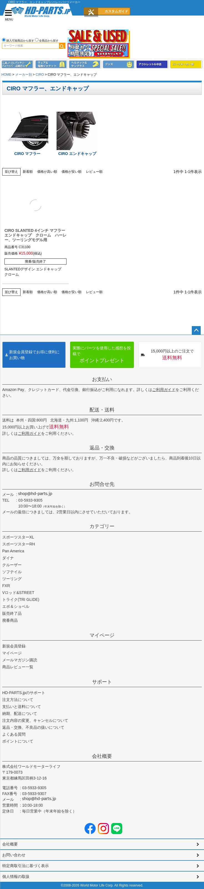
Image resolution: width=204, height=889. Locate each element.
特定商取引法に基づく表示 (25, 865)
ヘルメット (85, 64)
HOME (6, 75)
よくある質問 (14, 734)
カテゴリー (102, 526)
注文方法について (17, 699)
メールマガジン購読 (19, 660)
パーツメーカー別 (186, 64)
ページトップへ (196, 330)
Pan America (13, 551)
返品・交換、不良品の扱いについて (33, 727)
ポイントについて (17, 741)
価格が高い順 (47, 172)
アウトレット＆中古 (152, 64)
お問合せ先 (102, 484)
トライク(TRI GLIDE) (20, 599)
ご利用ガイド (163, 389)
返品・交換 (102, 448)
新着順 (28, 172)
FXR (6, 585)
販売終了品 (12, 613)
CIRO (39, 75)
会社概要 (102, 756)
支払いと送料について (21, 706)
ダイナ (8, 558)
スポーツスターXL (18, 537)
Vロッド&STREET (18, 592)
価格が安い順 (71, 172)
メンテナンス (18, 64)
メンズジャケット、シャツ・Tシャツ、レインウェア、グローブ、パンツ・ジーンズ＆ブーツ (51, 64)
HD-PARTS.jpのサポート (23, 692)
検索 (62, 46)
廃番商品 (10, 620)
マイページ (102, 635)
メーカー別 (23, 75)
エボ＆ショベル (15, 606)
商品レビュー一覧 (17, 667)
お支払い (102, 379)
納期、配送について (19, 713)
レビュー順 (94, 172)
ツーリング (12, 578)
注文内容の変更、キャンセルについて (35, 720)
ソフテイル (12, 572)
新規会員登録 (14, 646)
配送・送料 (102, 410)
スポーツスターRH (18, 544)
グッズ (119, 64)
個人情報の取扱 (15, 876)
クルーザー (12, 565)
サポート (102, 682)
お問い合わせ (14, 855)
